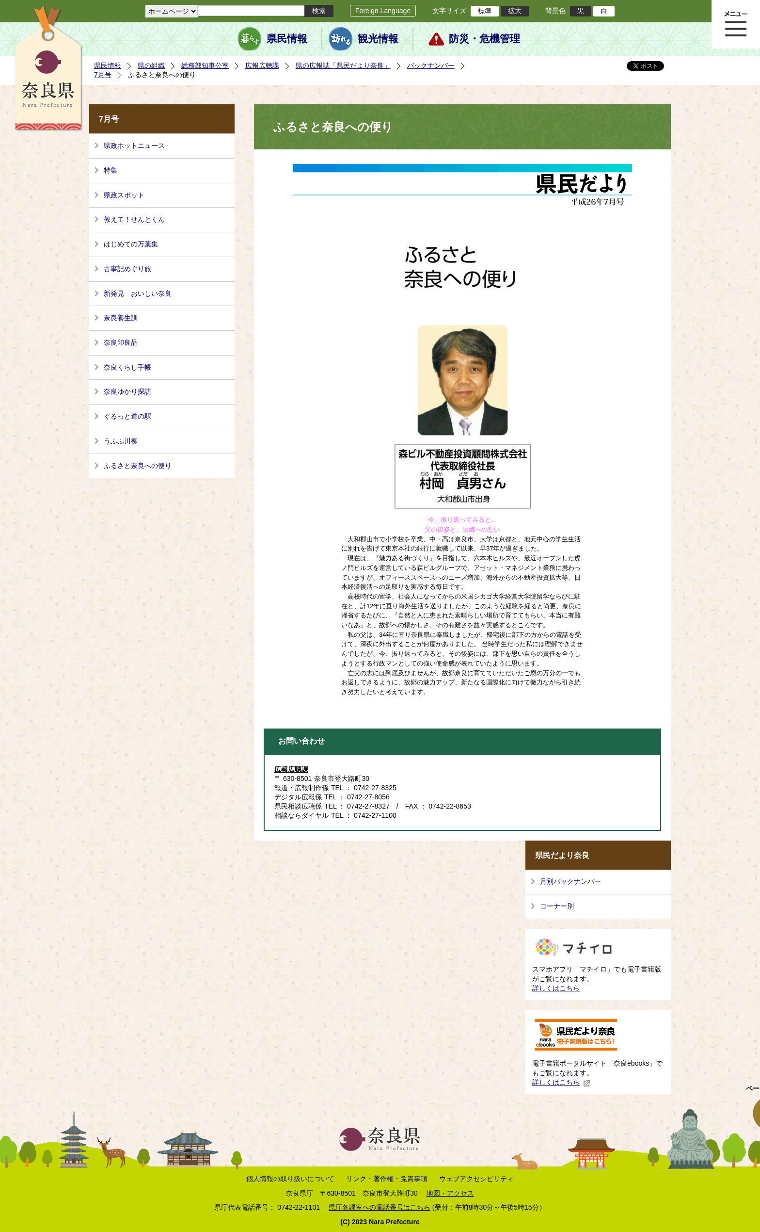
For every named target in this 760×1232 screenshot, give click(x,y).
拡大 (515, 11)
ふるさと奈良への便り (138, 466)
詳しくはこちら (556, 988)
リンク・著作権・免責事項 (387, 1179)
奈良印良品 (121, 342)
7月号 (102, 75)
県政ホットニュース (134, 145)
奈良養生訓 (121, 318)
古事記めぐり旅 (127, 269)
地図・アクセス (450, 1193)
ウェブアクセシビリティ (476, 1179)
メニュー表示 (736, 24)
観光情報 (378, 39)
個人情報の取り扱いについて (290, 1179)
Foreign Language (383, 11)
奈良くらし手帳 (127, 367)
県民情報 (287, 39)
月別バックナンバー (570, 881)
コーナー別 (557, 906)
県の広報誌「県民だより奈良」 (343, 65)
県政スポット (124, 195)
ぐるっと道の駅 (127, 416)
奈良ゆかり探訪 (127, 391)
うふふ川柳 (121, 441)
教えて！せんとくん (134, 219)
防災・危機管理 (484, 39)
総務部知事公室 (205, 65)
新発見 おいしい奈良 (138, 293)
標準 (484, 11)
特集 (110, 170)
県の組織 (151, 65)
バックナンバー (431, 65)
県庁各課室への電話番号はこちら (379, 1207)
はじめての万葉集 (131, 244)
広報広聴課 (262, 65)
